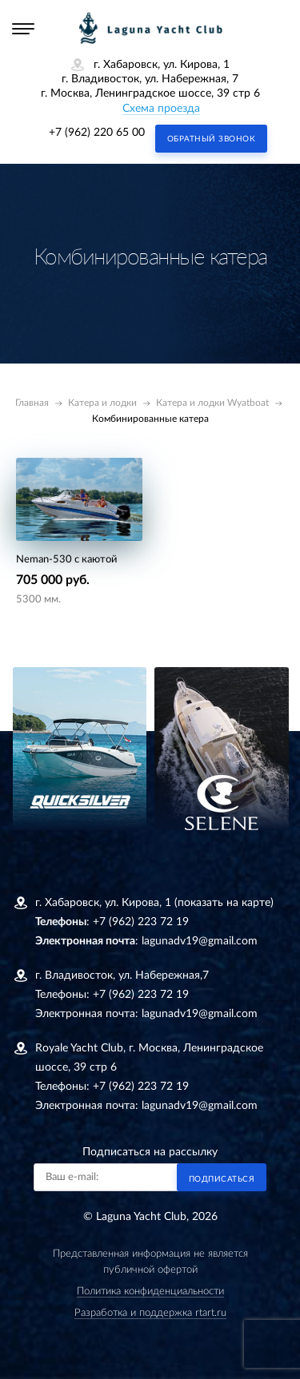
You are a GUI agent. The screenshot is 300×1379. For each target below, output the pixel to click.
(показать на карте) (224, 902)
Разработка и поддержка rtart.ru (150, 1313)
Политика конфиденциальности (150, 1291)
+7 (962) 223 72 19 (141, 922)
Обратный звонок (211, 139)
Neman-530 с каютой (66, 559)
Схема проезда (161, 108)
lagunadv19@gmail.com (200, 941)
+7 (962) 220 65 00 (97, 132)
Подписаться (222, 1179)
